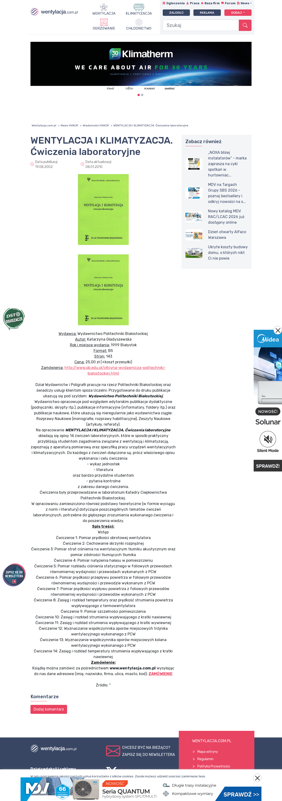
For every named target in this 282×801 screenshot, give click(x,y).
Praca (194, 3)
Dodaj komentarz (49, 709)
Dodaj (237, 12)
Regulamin (205, 759)
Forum (230, 3)
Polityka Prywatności (213, 766)
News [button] (245, 3)
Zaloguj (176, 12)
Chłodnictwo (138, 28)
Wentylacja (103, 13)
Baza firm (212, 3)
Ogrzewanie (104, 28)
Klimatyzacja (139, 13)
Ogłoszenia (175, 3)
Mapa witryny (207, 752)
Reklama (207, 12)
